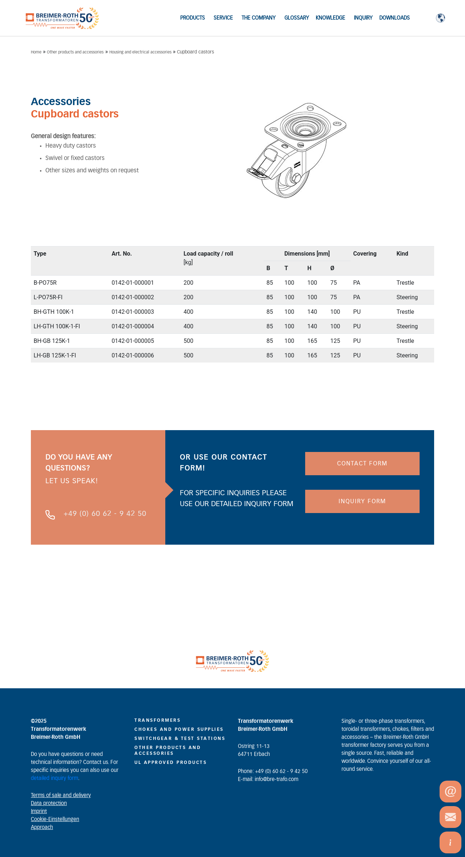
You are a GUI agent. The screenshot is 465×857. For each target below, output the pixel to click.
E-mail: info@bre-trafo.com (268, 779)
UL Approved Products (170, 762)
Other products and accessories (75, 52)
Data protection (49, 803)
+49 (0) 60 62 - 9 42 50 (105, 513)
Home (36, 52)
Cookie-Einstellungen (55, 819)
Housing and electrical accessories (140, 52)
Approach (42, 827)
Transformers (157, 720)
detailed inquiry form (54, 778)
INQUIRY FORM (362, 501)
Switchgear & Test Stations (179, 738)
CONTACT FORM (362, 463)
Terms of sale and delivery (61, 795)
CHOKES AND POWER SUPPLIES (179, 729)
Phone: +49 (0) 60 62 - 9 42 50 (273, 771)
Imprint (39, 811)
